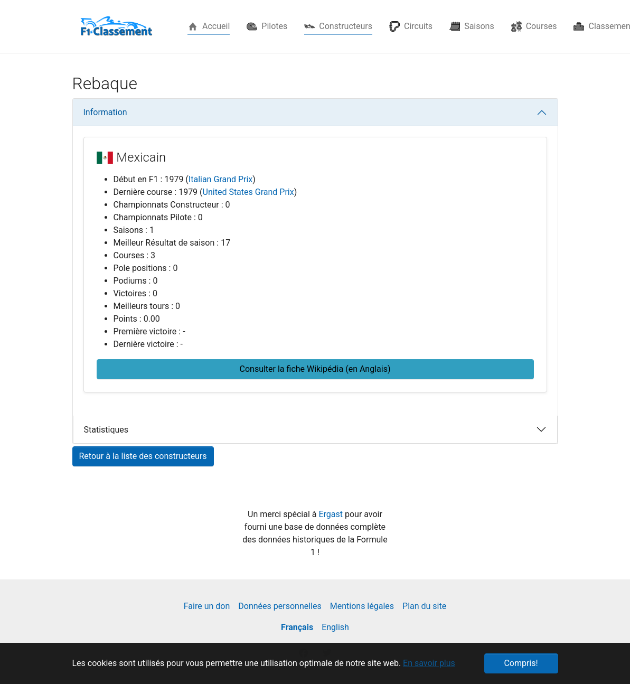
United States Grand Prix (248, 192)
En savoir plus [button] (429, 663)
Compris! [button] (521, 663)
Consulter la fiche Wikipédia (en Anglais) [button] (315, 369)
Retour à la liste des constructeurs (143, 456)
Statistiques (106, 430)
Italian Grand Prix (220, 179)
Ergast (331, 514)
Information (105, 112)
